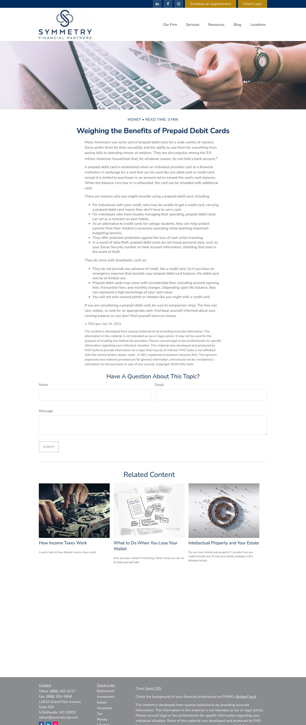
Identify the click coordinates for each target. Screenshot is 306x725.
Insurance (104, 708)
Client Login (252, 4)
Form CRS (153, 688)
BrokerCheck (246, 696)
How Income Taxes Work (63, 543)
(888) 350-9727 (63, 691)
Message (46, 411)
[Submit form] (49, 447)
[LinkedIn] (157, 4)
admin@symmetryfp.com (58, 717)
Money (102, 719)
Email (159, 384)
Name (43, 384)
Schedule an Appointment (210, 4)
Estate (102, 702)
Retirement (105, 691)
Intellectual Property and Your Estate (224, 543)
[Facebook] (168, 4)
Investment (106, 696)
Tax (99, 713)
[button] (170, 24)
